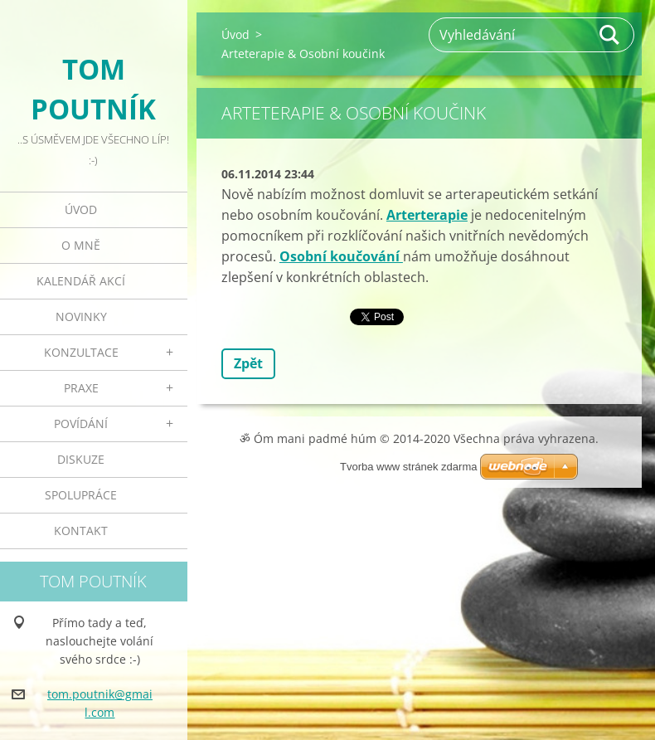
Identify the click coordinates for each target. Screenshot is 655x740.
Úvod (81, 209)
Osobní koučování (341, 256)
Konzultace (81, 352)
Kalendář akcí (80, 281)
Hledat (610, 34)
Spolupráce (81, 495)
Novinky (81, 316)
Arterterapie (427, 215)
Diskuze (80, 459)
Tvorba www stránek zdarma (408, 466)
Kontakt (81, 530)
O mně (80, 245)
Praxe (81, 388)
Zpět (248, 363)
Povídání (81, 423)
